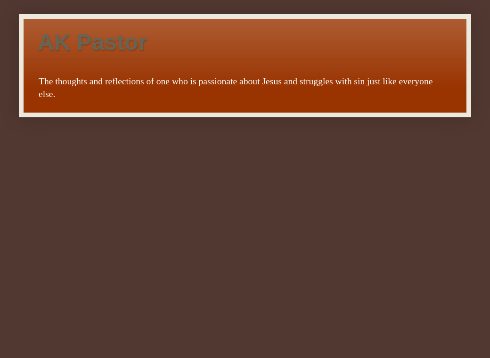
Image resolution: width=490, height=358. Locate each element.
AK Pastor (92, 42)
